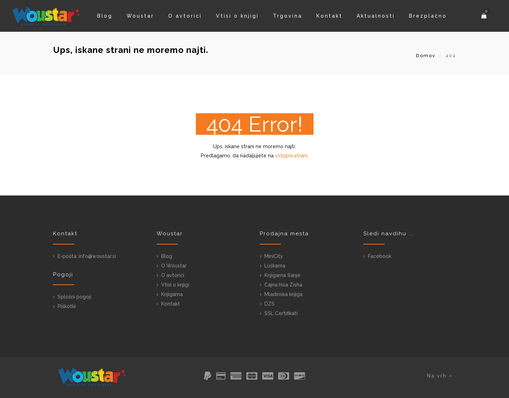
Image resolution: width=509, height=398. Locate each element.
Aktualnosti (376, 16)
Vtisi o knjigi (237, 16)
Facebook (379, 256)
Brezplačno (428, 16)
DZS (269, 304)
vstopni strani (291, 155)
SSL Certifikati (281, 313)
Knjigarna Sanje (282, 275)
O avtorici (185, 16)
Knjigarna (172, 294)
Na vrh (439, 376)
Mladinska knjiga (283, 294)
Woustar (140, 16)
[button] (484, 16)
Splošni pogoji (74, 297)
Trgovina (287, 16)
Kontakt (329, 16)
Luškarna (274, 266)
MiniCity (273, 256)
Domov (425, 55)
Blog (104, 16)
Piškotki (67, 306)
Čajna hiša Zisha (283, 285)
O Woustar (174, 266)
